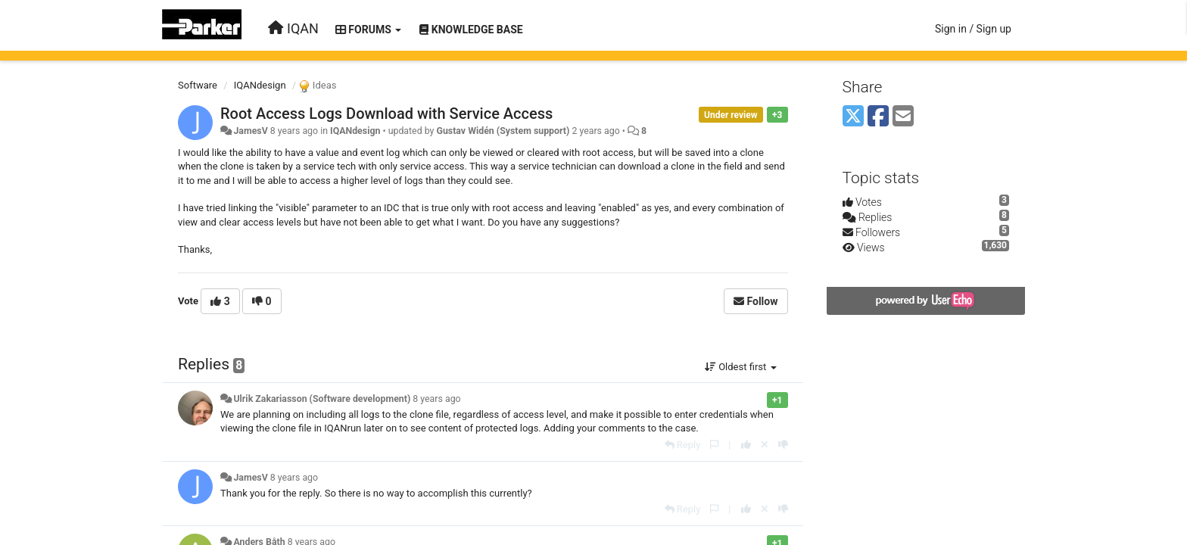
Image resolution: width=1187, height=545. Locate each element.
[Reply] (683, 444)
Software (197, 85)
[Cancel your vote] (764, 444)
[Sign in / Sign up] (973, 29)
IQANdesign (260, 85)
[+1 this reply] (746, 444)
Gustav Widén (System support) (502, 131)
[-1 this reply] (783, 444)
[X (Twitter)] (853, 117)
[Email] (903, 117)
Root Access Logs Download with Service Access (386, 113)
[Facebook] (878, 117)
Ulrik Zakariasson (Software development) (321, 399)
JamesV (250, 131)
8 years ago (436, 399)
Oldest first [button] (741, 366)
